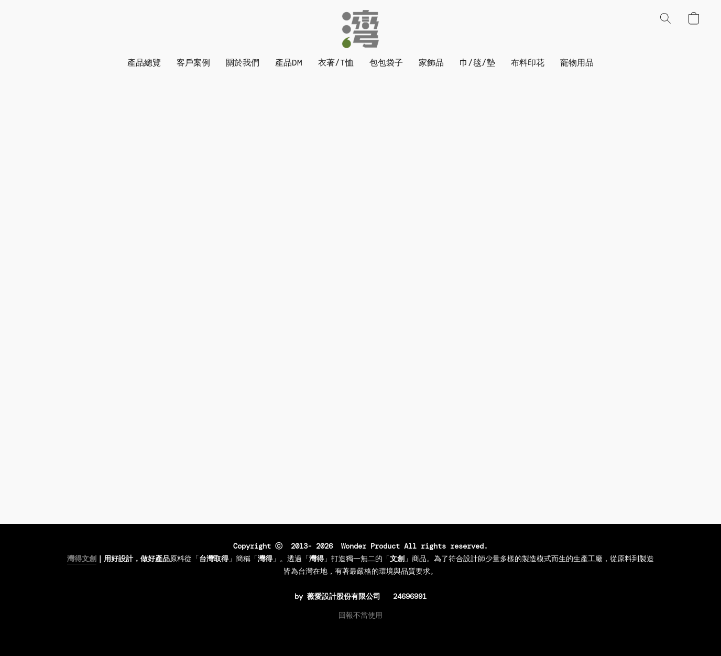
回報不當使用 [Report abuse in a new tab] (360, 615)
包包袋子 (386, 62)
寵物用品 (577, 62)
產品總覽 (144, 62)
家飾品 (431, 62)
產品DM (288, 62)
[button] (360, 29)
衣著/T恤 (336, 62)
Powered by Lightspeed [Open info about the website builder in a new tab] (360, 633)
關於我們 (242, 62)
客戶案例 (193, 62)
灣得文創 (81, 558)
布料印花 (527, 62)
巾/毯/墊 (477, 62)
